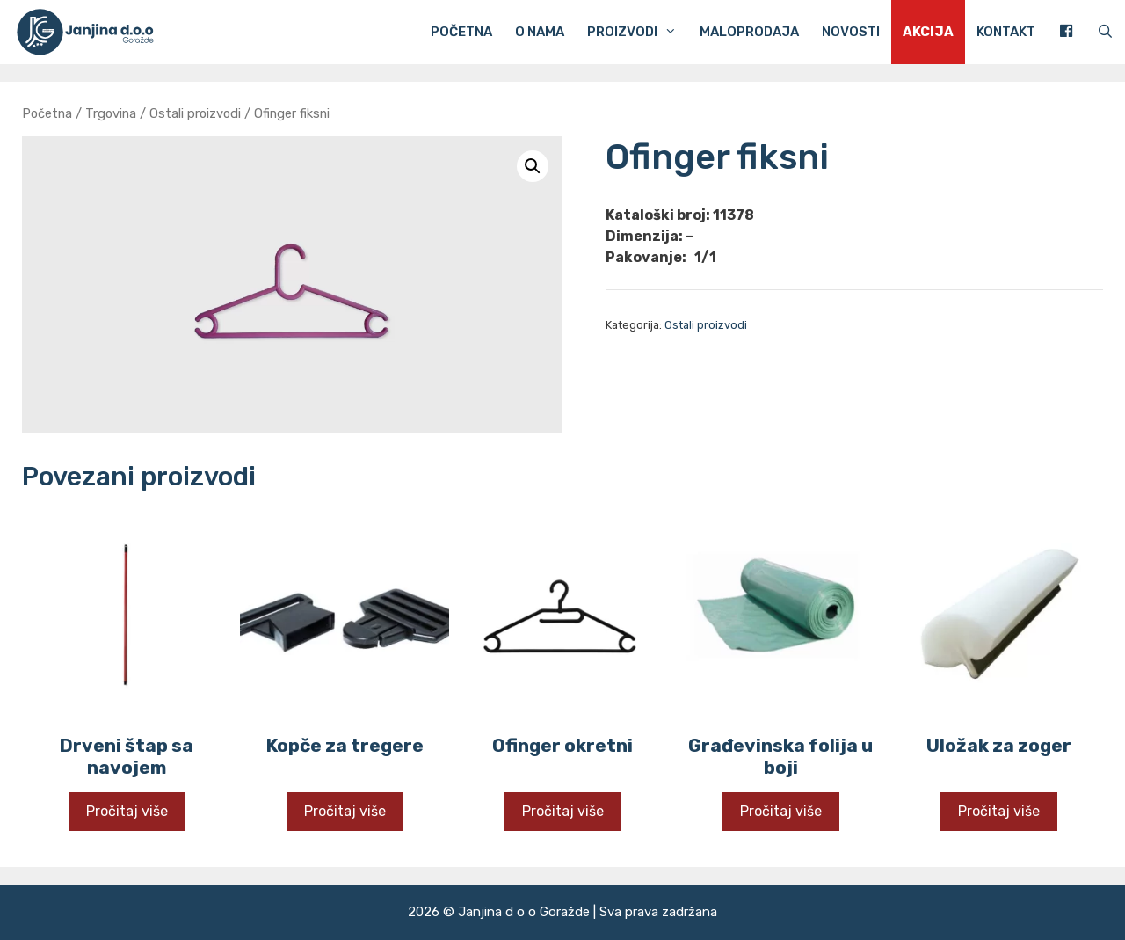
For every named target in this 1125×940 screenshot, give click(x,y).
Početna (461, 32)
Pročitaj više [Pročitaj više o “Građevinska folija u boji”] (781, 811)
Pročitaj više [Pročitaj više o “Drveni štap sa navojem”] (127, 811)
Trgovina (110, 113)
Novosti (851, 32)
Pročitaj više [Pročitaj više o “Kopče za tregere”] (345, 811)
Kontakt (1005, 32)
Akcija (928, 32)
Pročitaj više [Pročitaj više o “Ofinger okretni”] (563, 811)
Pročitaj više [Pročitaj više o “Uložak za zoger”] (999, 811)
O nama (539, 32)
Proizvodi (637, 32)
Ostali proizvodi (195, 113)
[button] (532, 166)
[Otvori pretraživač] (1105, 32)
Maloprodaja (749, 32)
